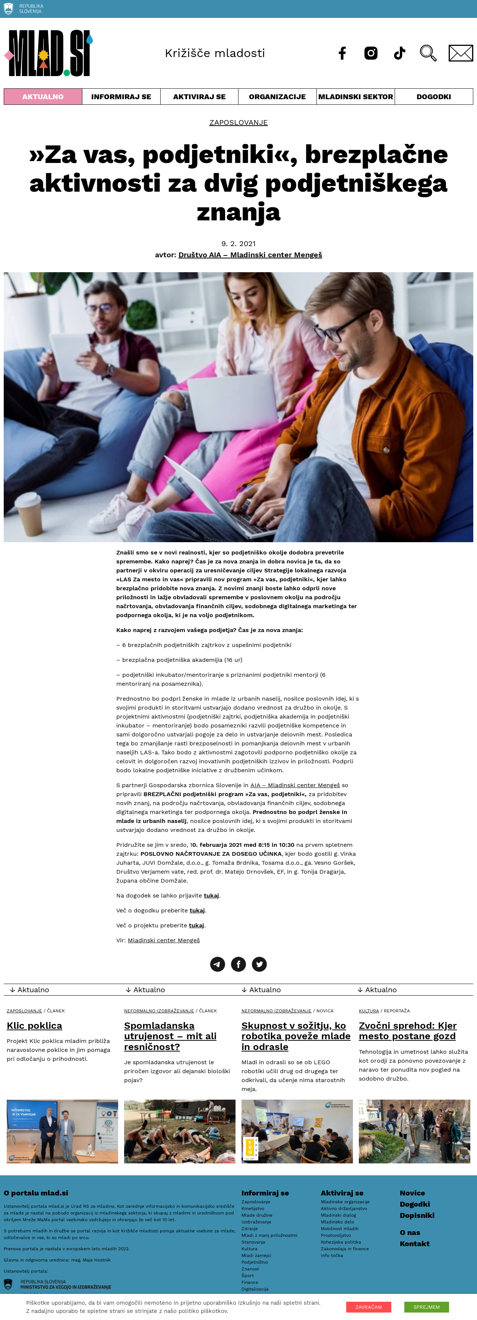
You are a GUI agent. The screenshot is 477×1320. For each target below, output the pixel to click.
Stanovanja (253, 1242)
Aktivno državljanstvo (344, 1208)
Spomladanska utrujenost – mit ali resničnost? (170, 1036)
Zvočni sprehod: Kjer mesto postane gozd (408, 1031)
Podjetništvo (254, 1262)
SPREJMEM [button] (427, 1307)
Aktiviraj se (199, 98)
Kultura (369, 1010)
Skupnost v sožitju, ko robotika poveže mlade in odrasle (296, 1036)
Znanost (250, 1269)
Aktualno (43, 98)
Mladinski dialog (338, 1215)
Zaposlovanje (238, 122)
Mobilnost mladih (339, 1228)
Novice (412, 1192)
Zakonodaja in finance (345, 1248)
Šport (247, 1275)
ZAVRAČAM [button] (369, 1307)
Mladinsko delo (337, 1222)
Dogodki (434, 96)
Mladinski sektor (356, 98)
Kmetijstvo (252, 1208)
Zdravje (249, 1228)
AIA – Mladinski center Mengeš (295, 785)
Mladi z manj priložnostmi (269, 1235)
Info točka (332, 1255)
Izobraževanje (256, 1222)
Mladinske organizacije (345, 1201)
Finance (249, 1282)
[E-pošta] (461, 53)
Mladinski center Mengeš (164, 940)
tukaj (211, 895)
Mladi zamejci (256, 1255)
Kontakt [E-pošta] (415, 1243)
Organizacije (277, 98)
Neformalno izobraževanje (159, 1010)
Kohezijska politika (341, 1242)
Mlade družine (256, 1215)
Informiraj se (121, 98)
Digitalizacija (255, 1289)
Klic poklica (34, 1025)
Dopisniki (417, 1215)
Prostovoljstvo (336, 1235)
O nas (410, 1232)
